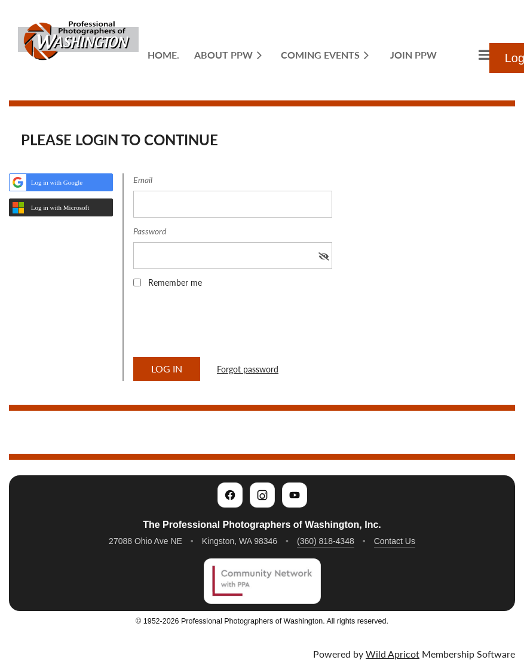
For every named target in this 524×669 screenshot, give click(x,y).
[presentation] (224, 326)
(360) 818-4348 (325, 541)
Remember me (175, 282)
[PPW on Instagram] (262, 495)
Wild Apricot (392, 653)
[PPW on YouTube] (294, 495)
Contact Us (394, 541)
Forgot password (247, 369)
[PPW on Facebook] (230, 495)
